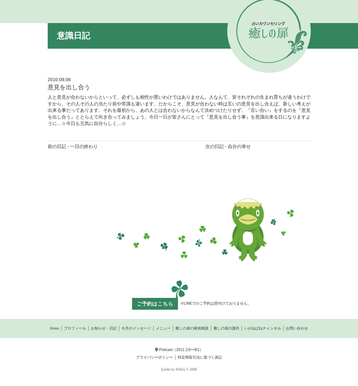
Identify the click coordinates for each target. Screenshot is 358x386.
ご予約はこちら (155, 304)
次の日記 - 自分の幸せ (228, 146)
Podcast (163, 350)
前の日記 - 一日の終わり (73, 146)
